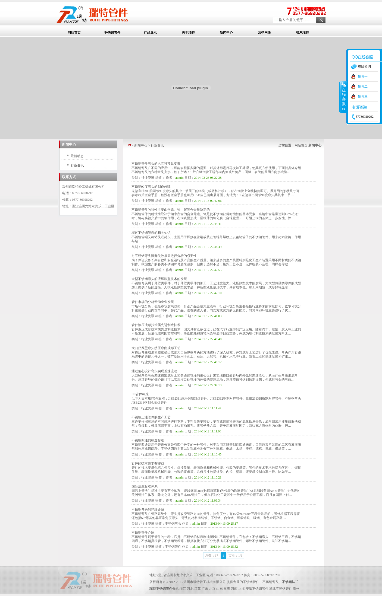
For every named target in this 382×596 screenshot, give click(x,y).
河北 (190, 589)
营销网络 (264, 32)
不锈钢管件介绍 (142, 532)
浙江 (183, 589)
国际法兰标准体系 (144, 486)
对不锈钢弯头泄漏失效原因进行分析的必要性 (164, 256)
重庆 (227, 589)
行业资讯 (77, 165)
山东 (219, 589)
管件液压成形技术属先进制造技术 (155, 325)
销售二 (363, 86)
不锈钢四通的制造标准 (147, 440)
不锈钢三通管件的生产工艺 (151, 417)
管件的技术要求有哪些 (147, 463)
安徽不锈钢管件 (257, 589)
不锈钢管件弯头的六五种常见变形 (155, 163)
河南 (234, 589)
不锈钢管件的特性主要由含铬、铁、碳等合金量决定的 (170, 210)
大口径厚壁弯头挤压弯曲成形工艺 (155, 348)
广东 (205, 589)
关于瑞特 (188, 32)
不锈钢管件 (112, 32)
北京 (212, 589)
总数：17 (211, 555)
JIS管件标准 (140, 394)
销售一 (363, 76)
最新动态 (77, 156)
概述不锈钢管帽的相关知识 (151, 233)
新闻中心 (226, 32)
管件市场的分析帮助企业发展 (152, 302)
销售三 (363, 96)
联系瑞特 (302, 32)
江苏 (197, 589)
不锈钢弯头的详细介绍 (147, 509)
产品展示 (150, 32)
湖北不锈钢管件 (280, 589)
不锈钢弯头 (173, 523)
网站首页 (74, 32)
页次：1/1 (235, 555)
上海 (241, 589)
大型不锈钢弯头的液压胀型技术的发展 (159, 279)
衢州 (296, 589)
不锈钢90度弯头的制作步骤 (151, 187)
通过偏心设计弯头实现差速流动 (154, 371)
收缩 (343, 97)
